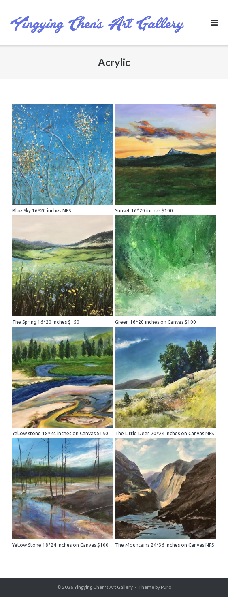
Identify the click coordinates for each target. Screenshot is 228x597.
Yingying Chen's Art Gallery (103, 587)
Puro (166, 587)
